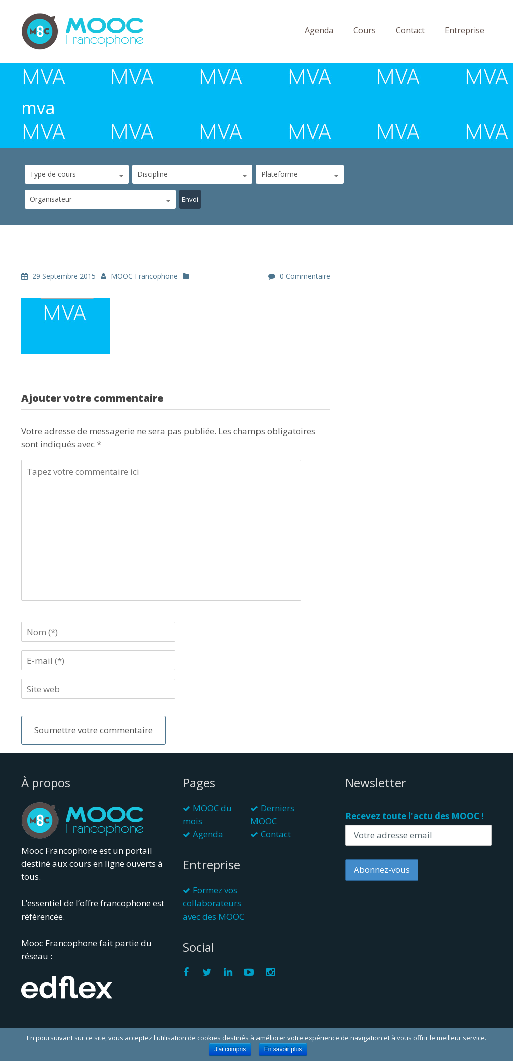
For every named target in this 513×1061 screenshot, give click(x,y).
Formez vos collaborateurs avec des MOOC (213, 903)
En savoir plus (283, 1049)
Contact (410, 30)
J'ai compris (230, 1049)
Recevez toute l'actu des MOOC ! (414, 816)
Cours (364, 30)
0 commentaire (305, 276)
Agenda (319, 30)
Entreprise (464, 30)
